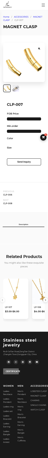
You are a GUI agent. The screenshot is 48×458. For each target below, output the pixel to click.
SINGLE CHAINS (38, 405)
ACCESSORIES (21, 17)
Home (6, 17)
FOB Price (13, 113)
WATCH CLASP (37, 409)
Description (22, 224)
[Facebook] (8, 362)
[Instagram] (15, 362)
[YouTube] (37, 362)
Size (9, 147)
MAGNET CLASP (38, 396)
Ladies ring (8, 406)
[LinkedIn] (30, 362)
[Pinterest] (23, 362)
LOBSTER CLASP (38, 391)
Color (10, 138)
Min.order (12, 126)
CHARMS (34, 400)
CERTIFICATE (12, 371)
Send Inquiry (24, 162)
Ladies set (8, 411)
